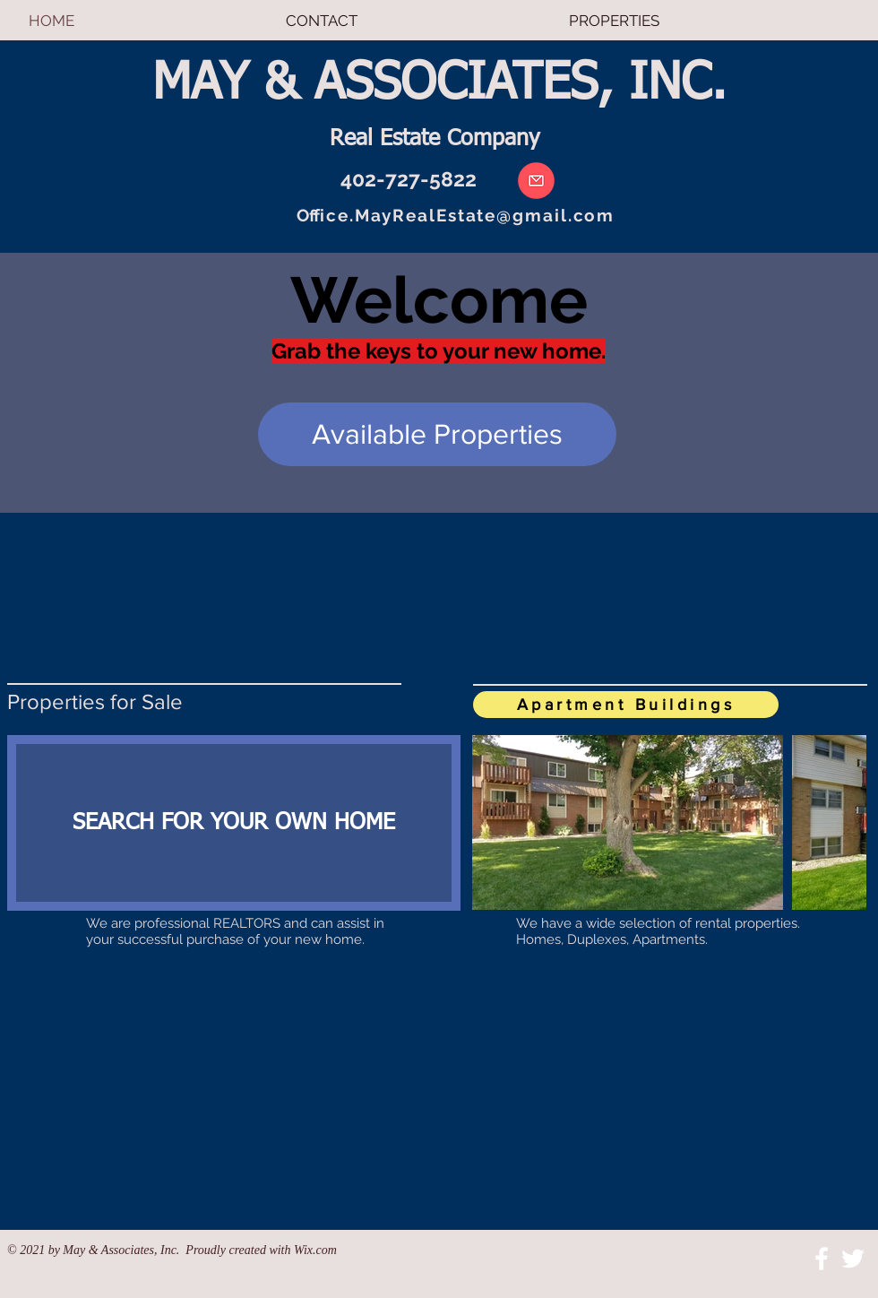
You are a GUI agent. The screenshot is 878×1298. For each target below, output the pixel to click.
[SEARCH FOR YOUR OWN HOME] (234, 823)
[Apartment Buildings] (626, 704)
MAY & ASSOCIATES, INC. (439, 84)
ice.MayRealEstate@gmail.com (467, 215)
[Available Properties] (437, 434)
